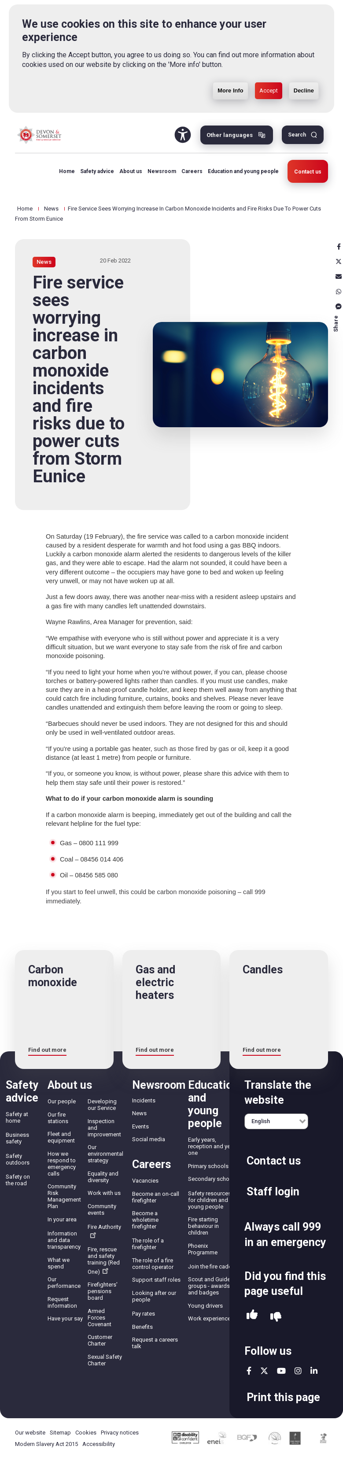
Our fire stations (58, 1117)
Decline (304, 66)
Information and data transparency (64, 1240)
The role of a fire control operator (152, 1263)
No (276, 1317)
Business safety (17, 1138)
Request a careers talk (155, 1343)
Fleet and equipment (61, 1137)
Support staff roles (156, 1279)
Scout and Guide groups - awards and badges (209, 1286)
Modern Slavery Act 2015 (46, 1444)
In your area (62, 1219)
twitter (264, 1370)
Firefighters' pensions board (103, 1291)
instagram (298, 1370)
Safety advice (97, 171)
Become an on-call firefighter (155, 1197)
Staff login (273, 1191)
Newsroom (162, 171)
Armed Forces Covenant (99, 1317)
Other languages (230, 135)
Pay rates (143, 1313)
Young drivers (205, 1305)
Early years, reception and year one (211, 1146)
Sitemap (60, 1432)
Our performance (64, 1282)
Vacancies (145, 1180)
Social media (148, 1139)
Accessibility (98, 1444)
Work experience (209, 1318)
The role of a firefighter (148, 1243)
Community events (102, 1209)
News (51, 208)
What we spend (59, 1263)
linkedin (314, 1370)
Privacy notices (120, 1432)
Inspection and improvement (104, 1128)
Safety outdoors (18, 1159)
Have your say (65, 1318)
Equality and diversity (103, 1176)
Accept (268, 66)
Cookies (85, 1432)
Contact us (307, 172)
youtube (281, 1370)
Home (67, 171)
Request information (62, 1302)
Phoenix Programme (203, 1249)
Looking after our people (154, 1296)
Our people (62, 1101)
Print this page (283, 1397)
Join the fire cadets (212, 1266)
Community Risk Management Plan (64, 1196)
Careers (192, 171)
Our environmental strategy (105, 1154)
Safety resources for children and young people (209, 1200)
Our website (30, 1432)
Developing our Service (102, 1104)
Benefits (142, 1327)
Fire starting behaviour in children (203, 1226)
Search (297, 135)
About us (130, 171)
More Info (230, 66)
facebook (249, 1370)
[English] (276, 1121)
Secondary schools (212, 1179)
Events (140, 1126)
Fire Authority (104, 1231)
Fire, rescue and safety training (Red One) (104, 1260)
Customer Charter (100, 1340)
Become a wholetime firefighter (145, 1220)
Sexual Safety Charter (105, 1360)
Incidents (143, 1100)
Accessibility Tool (183, 135)
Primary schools (208, 1166)
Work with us (104, 1193)
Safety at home (17, 1117)
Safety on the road (18, 1180)
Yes (252, 1317)
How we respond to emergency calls (62, 1163)
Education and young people (243, 171)
